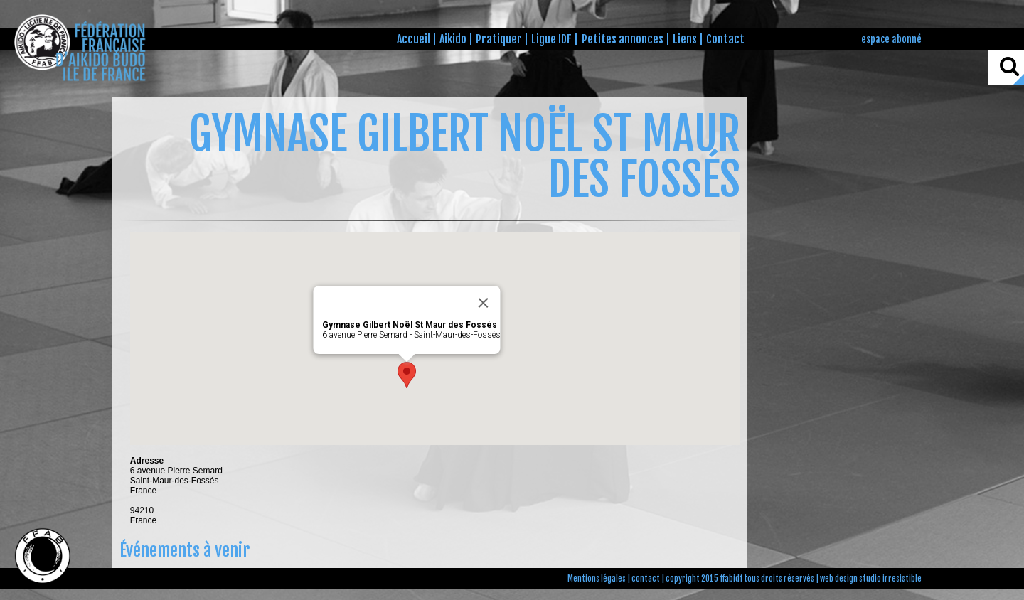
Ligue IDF (551, 39)
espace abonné (891, 39)
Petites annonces (622, 39)
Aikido (452, 39)
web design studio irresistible (871, 579)
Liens (685, 39)
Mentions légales (596, 579)
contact (645, 579)
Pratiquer (499, 39)
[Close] (483, 303)
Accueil (413, 39)
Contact (725, 39)
